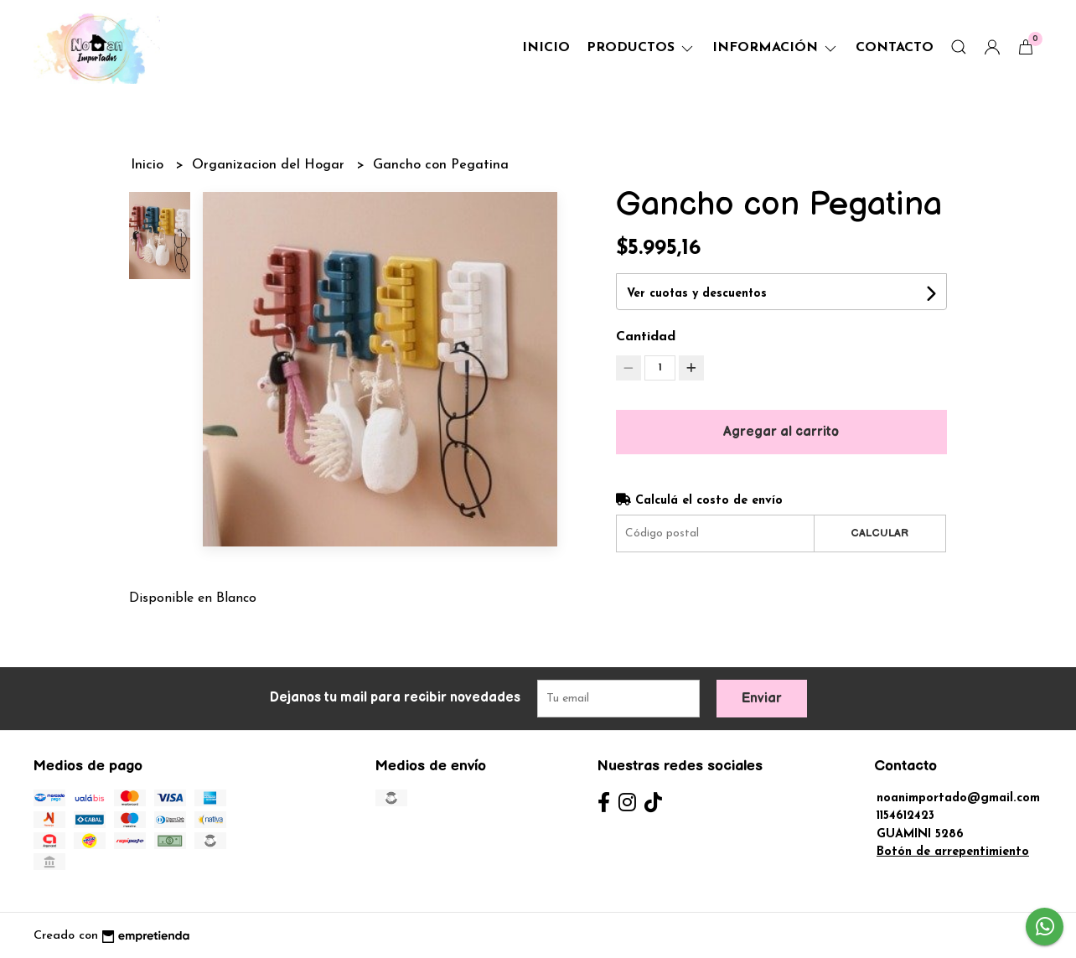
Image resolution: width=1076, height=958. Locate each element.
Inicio (546, 47)
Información (775, 47)
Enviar (762, 699)
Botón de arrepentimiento (953, 852)
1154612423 (905, 816)
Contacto (895, 47)
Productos (641, 47)
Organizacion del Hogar (270, 165)
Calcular (879, 533)
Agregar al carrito (781, 432)
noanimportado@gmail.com (958, 798)
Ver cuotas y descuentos (697, 293)
